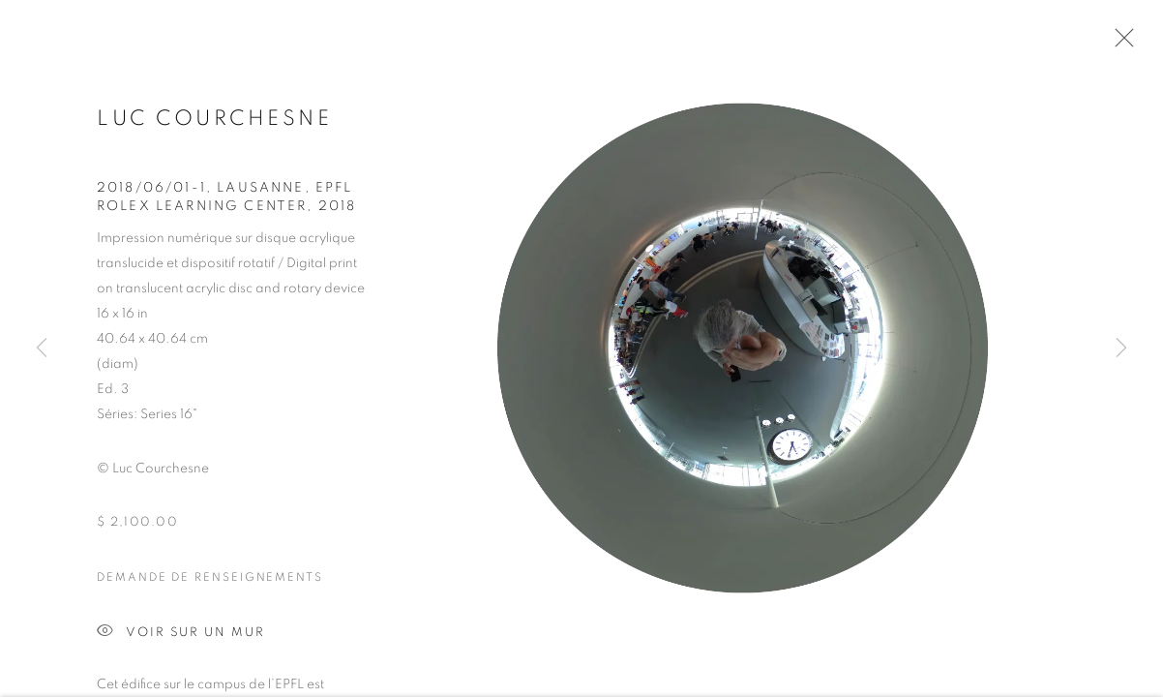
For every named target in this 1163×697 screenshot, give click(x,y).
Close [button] (1119, 43)
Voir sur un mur (181, 638)
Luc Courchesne (214, 125)
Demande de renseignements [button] (210, 583)
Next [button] (1121, 348)
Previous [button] (41, 348)
